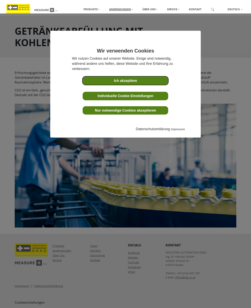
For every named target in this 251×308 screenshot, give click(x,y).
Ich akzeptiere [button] (125, 81)
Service (172, 9)
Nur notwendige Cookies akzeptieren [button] (125, 110)
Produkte (90, 9)
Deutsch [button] (232, 9)
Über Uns (149, 9)
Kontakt (195, 9)
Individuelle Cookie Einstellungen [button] (125, 96)
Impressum (178, 129)
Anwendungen (120, 9)
